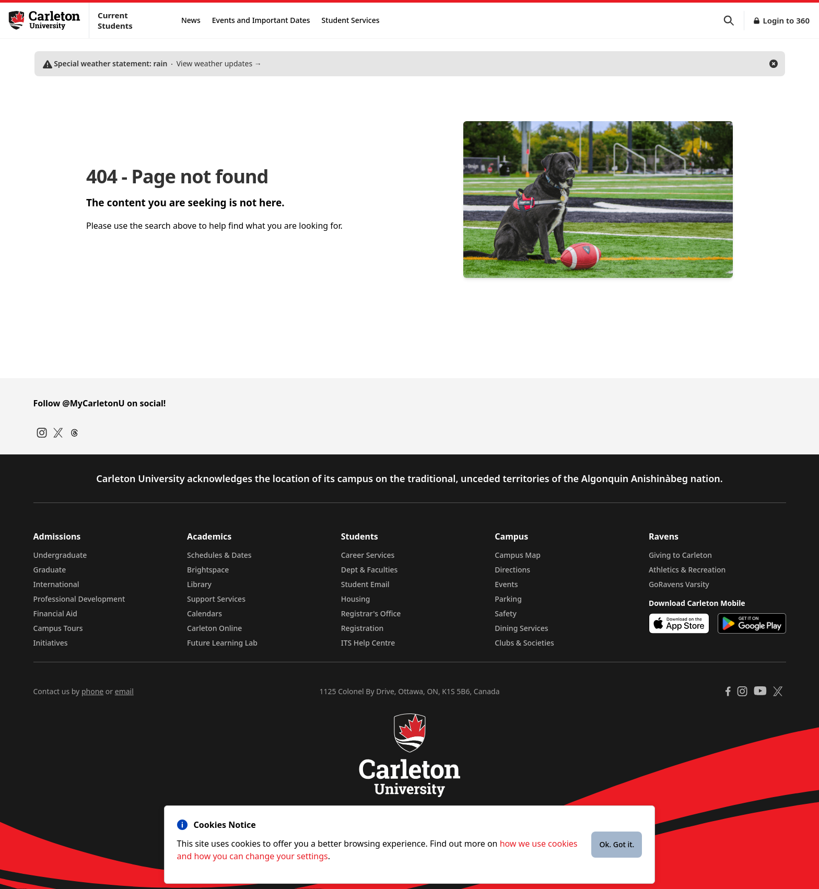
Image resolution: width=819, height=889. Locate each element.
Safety (506, 613)
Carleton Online (214, 628)
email (124, 691)
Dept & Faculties (369, 570)
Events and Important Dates (261, 20)
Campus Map (518, 555)
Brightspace (208, 570)
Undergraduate (60, 555)
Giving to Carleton (680, 555)
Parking (508, 599)
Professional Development (79, 599)
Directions (512, 570)
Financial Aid (55, 613)
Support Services (216, 599)
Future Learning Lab (222, 643)
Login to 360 (786, 20)
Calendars (204, 613)
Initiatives (50, 643)
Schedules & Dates (219, 555)
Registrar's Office (371, 613)
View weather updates (152, 63)
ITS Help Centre (368, 643)
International (56, 584)
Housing (355, 599)
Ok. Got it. (616, 844)
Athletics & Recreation (687, 570)
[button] (733, 20)
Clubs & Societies (524, 643)
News (191, 20)
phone (92, 691)
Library (199, 584)
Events (506, 584)
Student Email (365, 584)
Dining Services (521, 628)
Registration (362, 628)
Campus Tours (58, 628)
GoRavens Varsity (679, 584)
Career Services (368, 555)
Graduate (49, 570)
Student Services (351, 20)
